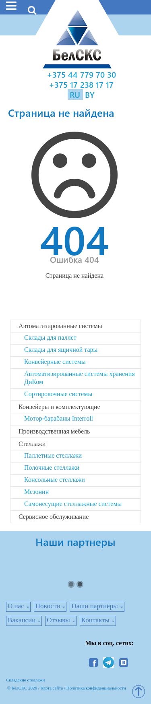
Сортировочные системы (58, 393)
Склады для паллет (50, 337)
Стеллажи (32, 443)
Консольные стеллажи (54, 479)
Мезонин (36, 491)
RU (76, 94)
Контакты (95, 620)
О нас (16, 606)
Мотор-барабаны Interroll (58, 418)
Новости (47, 606)
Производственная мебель (54, 431)
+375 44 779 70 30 (81, 74)
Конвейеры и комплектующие (59, 406)
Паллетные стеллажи (53, 455)
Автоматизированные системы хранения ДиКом (79, 377)
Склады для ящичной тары (60, 349)
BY (90, 94)
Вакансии (21, 620)
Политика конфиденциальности (96, 687)
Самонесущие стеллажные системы (73, 503)
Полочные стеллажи (51, 467)
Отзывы (58, 620)
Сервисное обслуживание (54, 516)
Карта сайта (52, 687)
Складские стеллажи (25, 679)
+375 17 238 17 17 (81, 84)
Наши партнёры (94, 606)
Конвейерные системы (55, 361)
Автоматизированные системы (60, 325)
